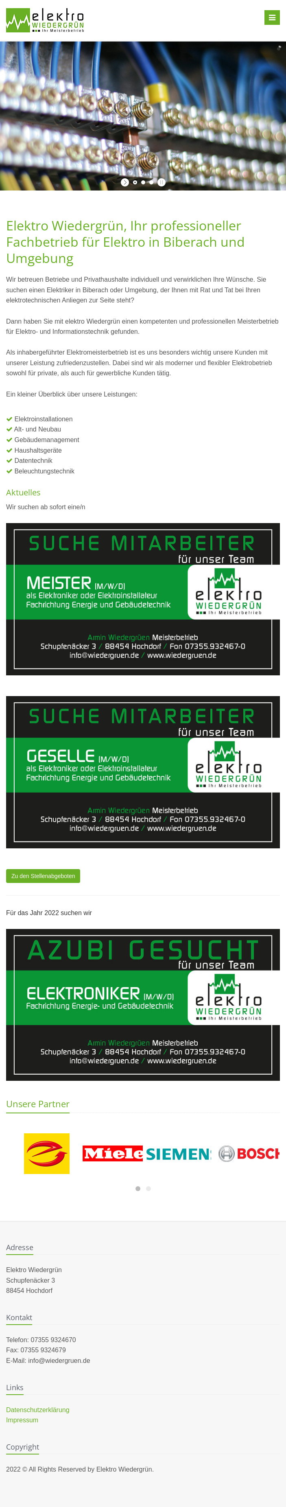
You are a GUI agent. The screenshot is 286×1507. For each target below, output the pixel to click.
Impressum (22, 1420)
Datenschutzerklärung (38, 1409)
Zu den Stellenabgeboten (43, 876)
